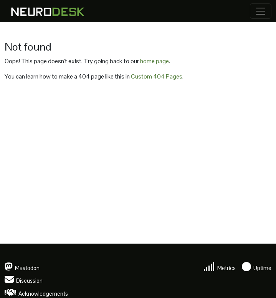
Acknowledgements (36, 293)
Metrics (219, 268)
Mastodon (22, 268)
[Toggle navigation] (260, 11)
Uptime (256, 268)
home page (154, 61)
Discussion (24, 280)
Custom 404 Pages (156, 76)
